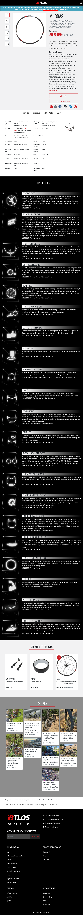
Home (7, 805)
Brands (9, 875)
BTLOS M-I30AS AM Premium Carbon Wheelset (31, 752)
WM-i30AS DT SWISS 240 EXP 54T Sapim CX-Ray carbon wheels (68, 761)
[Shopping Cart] (81, 2)
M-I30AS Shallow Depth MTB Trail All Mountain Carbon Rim (50, 785)
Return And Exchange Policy (16, 856)
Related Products (49, 112)
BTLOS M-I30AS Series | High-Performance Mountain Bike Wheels (50, 760)
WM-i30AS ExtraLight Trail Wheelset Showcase (14, 726)
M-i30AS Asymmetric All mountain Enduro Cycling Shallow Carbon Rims (34, 805)
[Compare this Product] (55, 106)
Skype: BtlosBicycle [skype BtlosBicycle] (50, 827)
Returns (45, 856)
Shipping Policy (12, 882)
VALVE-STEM (10, 679)
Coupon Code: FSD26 (50, 9)
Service (9, 860)
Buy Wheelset (63, 101)
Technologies (36, 112)
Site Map (46, 860)
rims (59, 800)
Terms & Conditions (13, 871)
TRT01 (33, 679)
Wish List (46, 901)
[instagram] (21, 824)
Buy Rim (63, 96)
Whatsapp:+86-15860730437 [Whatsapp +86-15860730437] (53, 819)
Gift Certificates (12, 893)
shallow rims (13, 800)
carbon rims (22, 800)
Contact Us (46, 852)
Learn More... (53, 91)
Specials (9, 901)
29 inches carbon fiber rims (48, 800)
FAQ (8, 852)
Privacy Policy (11, 867)
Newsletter (46, 904)
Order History (47, 897)
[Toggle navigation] (2, 2)
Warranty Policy (12, 863)
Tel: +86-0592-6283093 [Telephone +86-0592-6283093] (51, 815)
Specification (25, 112)
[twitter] (27, 824)
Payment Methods (13, 879)
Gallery (59, 112)
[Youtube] (9, 824)
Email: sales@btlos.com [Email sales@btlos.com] (52, 823)
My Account (47, 893)
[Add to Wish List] (51, 106)
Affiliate (9, 897)
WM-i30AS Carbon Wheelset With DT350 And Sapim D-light (68, 736)
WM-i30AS (60, 679)
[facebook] (15, 824)
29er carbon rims (33, 800)
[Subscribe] (35, 836)
